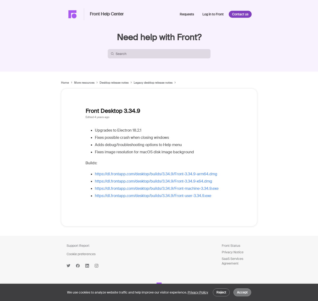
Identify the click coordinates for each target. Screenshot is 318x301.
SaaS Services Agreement (232, 261)
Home (65, 83)
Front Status (231, 246)
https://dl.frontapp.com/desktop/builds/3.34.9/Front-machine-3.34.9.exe (156, 188)
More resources (84, 83)
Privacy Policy (198, 292)
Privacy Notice (232, 252)
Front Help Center (107, 14)
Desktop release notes (114, 83)
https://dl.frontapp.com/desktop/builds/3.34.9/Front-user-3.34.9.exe (153, 195)
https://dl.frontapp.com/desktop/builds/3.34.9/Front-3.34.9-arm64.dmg (156, 174)
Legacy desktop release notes (153, 83)
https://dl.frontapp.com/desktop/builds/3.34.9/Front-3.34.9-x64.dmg (153, 181)
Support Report (78, 246)
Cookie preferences (81, 254)
